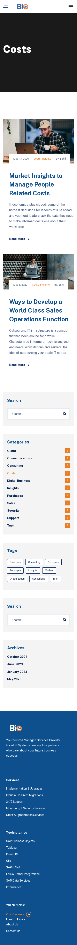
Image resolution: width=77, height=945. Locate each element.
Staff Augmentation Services (25, 815)
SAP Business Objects (20, 841)
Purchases (15, 496)
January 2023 (17, 672)
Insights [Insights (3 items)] (33, 570)
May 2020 (14, 679)
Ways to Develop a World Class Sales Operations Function (39, 310)
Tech (11, 525)
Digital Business (18, 481)
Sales (11, 503)
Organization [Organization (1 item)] (17, 578)
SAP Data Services (18, 880)
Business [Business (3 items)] (15, 562)
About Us (12, 924)
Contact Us (13, 931)
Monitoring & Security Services (26, 808)
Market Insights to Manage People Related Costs (35, 184)
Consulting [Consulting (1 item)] (34, 562)
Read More (19, 239)
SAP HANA (13, 867)
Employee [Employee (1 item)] (15, 570)
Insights (46, 158)
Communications (19, 458)
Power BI (12, 854)
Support (13, 518)
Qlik (8, 860)
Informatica (13, 887)
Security (13, 510)
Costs (36, 158)
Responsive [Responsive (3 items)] (38, 578)
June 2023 (15, 664)
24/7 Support (14, 801)
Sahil (63, 158)
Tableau (11, 847)
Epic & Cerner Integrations (23, 874)
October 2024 (17, 657)
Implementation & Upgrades (24, 788)
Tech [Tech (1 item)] (55, 578)
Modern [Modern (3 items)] (49, 570)
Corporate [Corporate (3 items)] (53, 562)
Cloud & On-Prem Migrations (24, 795)
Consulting (15, 466)
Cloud (11, 451)
